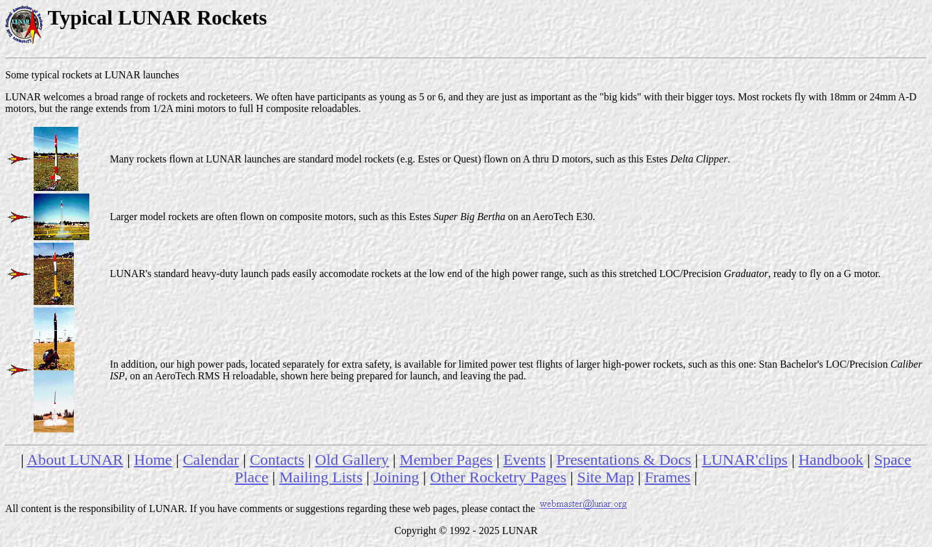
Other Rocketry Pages (498, 477)
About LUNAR (75, 459)
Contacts (277, 459)
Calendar (211, 459)
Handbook (831, 459)
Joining (396, 477)
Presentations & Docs (624, 459)
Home (153, 459)
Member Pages (446, 459)
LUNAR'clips (745, 459)
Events (525, 459)
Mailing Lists (320, 477)
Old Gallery (352, 459)
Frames (668, 477)
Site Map (605, 477)
